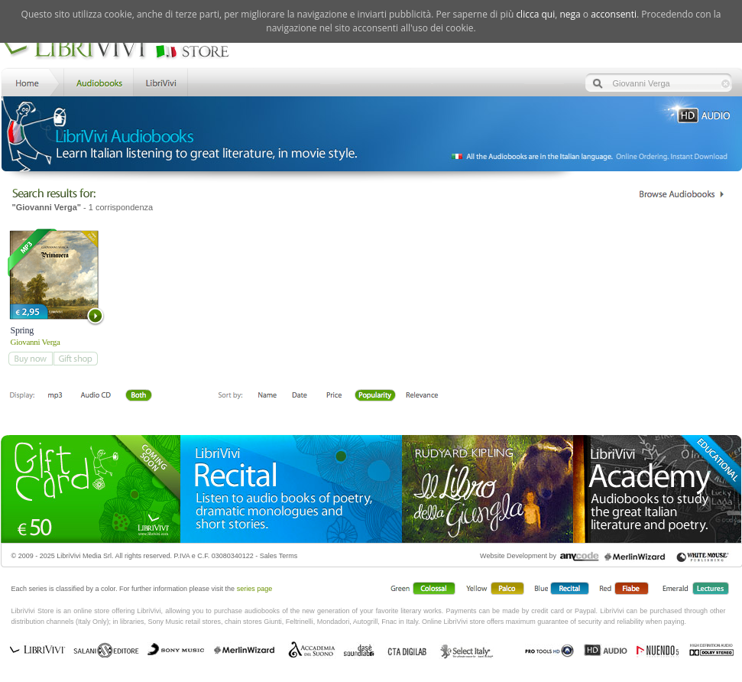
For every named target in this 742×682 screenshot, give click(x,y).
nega (569, 14)
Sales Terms (278, 556)
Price (333, 396)
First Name (268, 396)
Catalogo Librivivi (681, 194)
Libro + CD (95, 396)
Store (97, 81)
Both (143, 396)
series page (255, 589)
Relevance (421, 396)
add (30, 358)
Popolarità (375, 396)
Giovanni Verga (35, 341)
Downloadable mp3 (55, 396)
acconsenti (614, 14)
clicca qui (535, 14)
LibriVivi (160, 81)
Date (300, 396)
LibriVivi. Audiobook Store (122, 48)
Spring (22, 330)
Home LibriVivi (30, 81)
